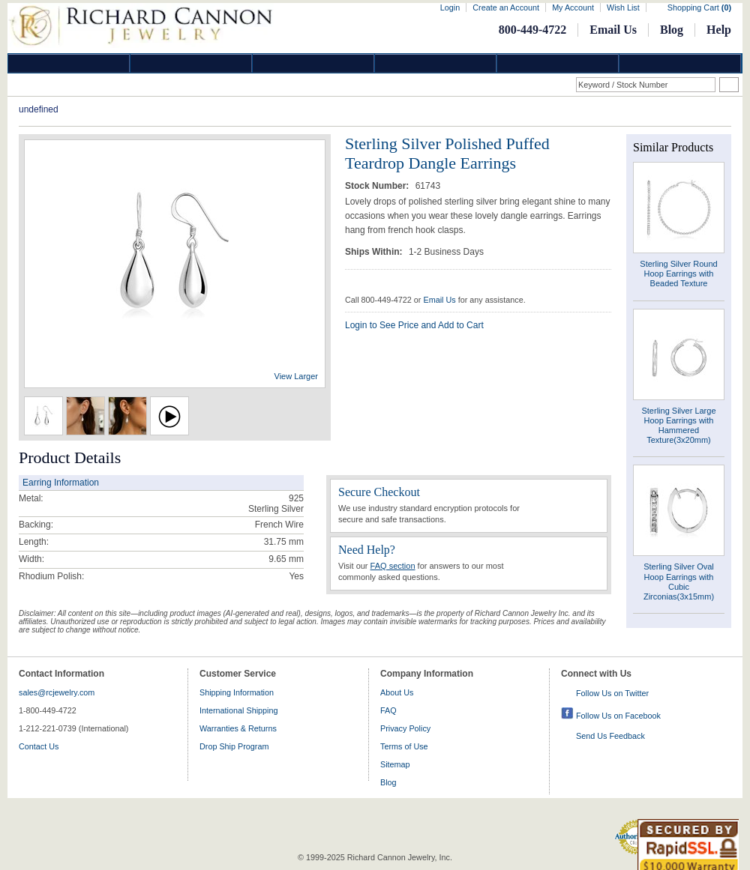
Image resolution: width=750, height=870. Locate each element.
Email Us (613, 29)
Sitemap (395, 764)
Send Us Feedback (610, 735)
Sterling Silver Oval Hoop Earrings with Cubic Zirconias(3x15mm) (679, 581)
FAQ (388, 710)
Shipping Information (237, 692)
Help (718, 29)
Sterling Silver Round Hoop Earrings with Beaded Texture (678, 273)
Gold (191, 63)
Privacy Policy (405, 728)
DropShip (680, 63)
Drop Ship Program (234, 746)
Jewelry (435, 63)
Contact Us (38, 746)
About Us (396, 692)
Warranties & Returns (238, 728)
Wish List (623, 7)
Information (558, 63)
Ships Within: (375, 252)
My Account (573, 7)
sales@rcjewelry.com (56, 692)
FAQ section (393, 565)
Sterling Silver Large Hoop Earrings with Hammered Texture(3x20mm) (678, 425)
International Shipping (239, 710)
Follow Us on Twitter (612, 693)
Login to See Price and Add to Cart (414, 325)
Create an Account (505, 7)
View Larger (296, 376)
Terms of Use (404, 746)
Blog (671, 29)
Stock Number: (378, 186)
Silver (313, 63)
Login (450, 7)
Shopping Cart (699, 7)
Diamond (69, 63)
